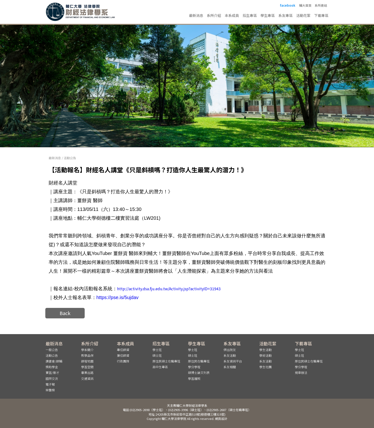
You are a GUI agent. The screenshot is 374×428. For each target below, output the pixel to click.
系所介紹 (214, 15)
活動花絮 (303, 15)
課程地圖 (87, 361)
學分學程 (194, 367)
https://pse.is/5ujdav (117, 297)
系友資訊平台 (232, 361)
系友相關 (229, 367)
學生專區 (267, 15)
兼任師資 (123, 355)
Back (65, 313)
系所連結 (321, 5)
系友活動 (229, 355)
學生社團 (265, 367)
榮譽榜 (50, 390)
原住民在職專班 (199, 361)
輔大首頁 (305, 5)
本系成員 (232, 15)
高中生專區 (160, 367)
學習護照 (194, 378)
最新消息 (196, 15)
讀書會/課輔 (54, 361)
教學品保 (87, 355)
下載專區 (321, 15)
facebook (287, 5)
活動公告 (70, 158)
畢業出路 (87, 372)
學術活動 (265, 355)
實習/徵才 (52, 372)
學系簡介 (87, 349)
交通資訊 (87, 378)
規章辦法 (301, 372)
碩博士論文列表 (199, 372)
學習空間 (87, 367)
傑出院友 (229, 349)
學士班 (157, 349)
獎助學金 (52, 367)
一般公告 (52, 349)
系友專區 (285, 15)
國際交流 (52, 378)
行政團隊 (123, 361)
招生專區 (250, 15)
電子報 (50, 384)
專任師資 (123, 349)
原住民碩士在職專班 (166, 361)
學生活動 (265, 349)
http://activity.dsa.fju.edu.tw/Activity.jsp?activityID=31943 (169, 288)
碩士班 (157, 355)
